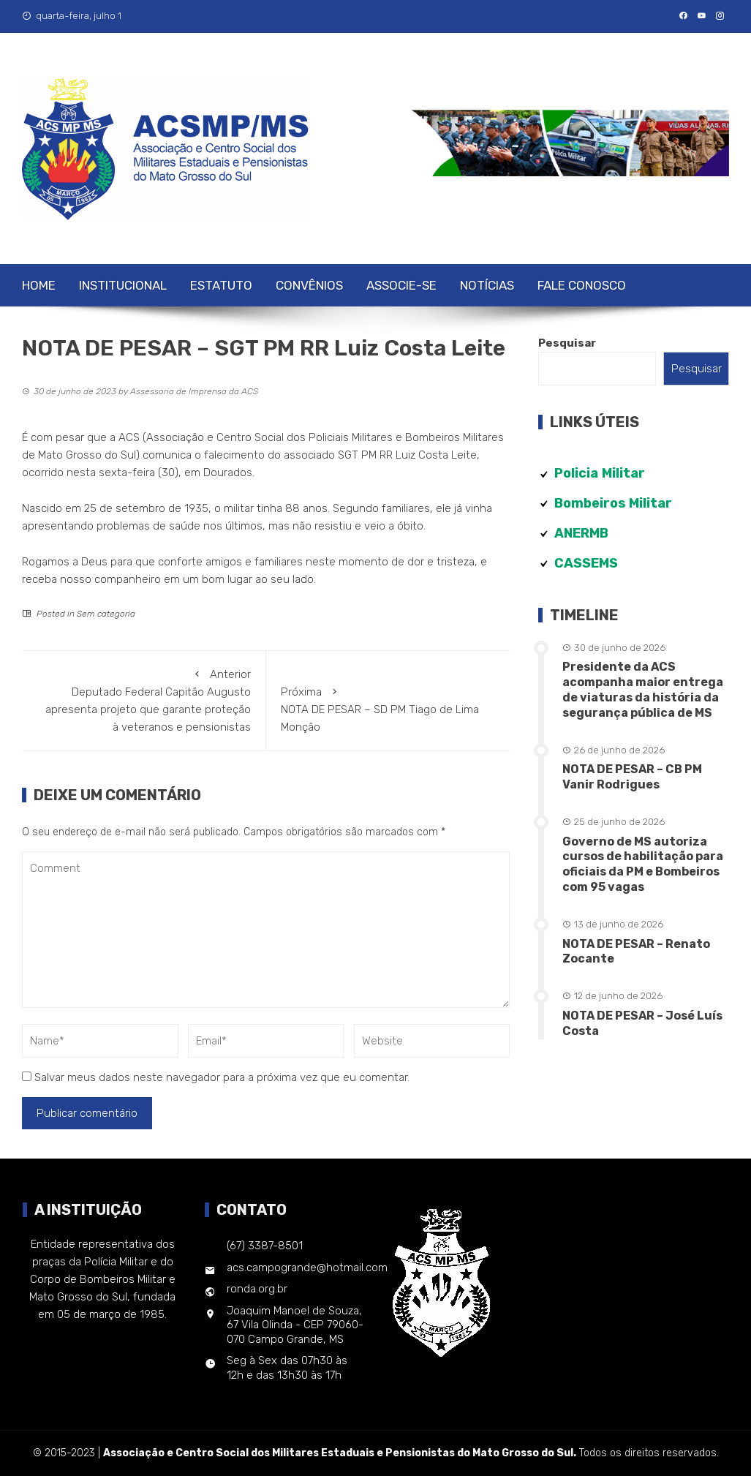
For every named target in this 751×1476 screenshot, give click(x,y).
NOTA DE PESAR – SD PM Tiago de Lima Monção (388, 708)
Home (39, 285)
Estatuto (221, 285)
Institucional (123, 285)
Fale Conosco (581, 285)
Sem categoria (106, 614)
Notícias (487, 285)
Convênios (309, 285)
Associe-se (401, 285)
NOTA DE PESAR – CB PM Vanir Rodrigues (632, 776)
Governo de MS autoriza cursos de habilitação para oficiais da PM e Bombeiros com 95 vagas (642, 864)
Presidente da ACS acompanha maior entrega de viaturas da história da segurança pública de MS (642, 689)
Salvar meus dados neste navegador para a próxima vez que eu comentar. (222, 1077)
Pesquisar (567, 343)
